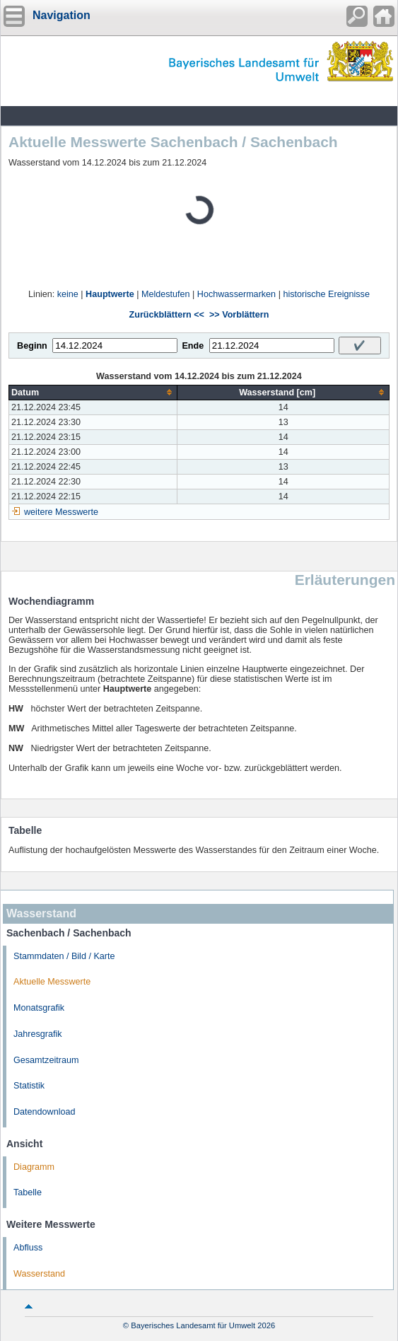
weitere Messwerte (61, 512)
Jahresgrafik (37, 1034)
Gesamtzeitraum (45, 1060)
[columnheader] (93, 392)
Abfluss (27, 1248)
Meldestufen (165, 294)
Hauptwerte (110, 294)
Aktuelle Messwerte (51, 982)
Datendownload (44, 1112)
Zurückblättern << (166, 315)
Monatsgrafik (38, 1008)
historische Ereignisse (326, 294)
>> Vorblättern (239, 315)
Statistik (29, 1086)
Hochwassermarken (236, 294)
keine (67, 294)
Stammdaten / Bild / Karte (64, 956)
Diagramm (33, 1167)
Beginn (32, 346)
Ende (193, 346)
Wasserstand (39, 1274)
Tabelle (27, 1192)
